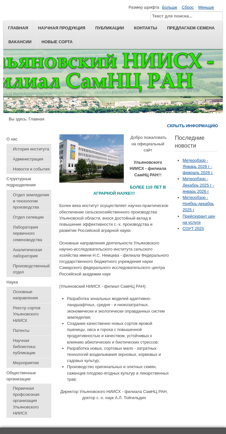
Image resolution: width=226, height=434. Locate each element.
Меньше (206, 7)
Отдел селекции (28, 217)
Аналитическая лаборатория (27, 252)
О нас (11, 139)
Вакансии (20, 41)
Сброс (188, 7)
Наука (12, 282)
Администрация (28, 159)
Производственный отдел (31, 269)
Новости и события (31, 169)
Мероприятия (26, 362)
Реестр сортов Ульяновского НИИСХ (26, 314)
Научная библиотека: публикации (24, 346)
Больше (169, 7)
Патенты (21, 330)
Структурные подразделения (21, 181)
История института (31, 149)
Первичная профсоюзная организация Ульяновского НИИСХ (26, 401)
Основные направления (25, 294)
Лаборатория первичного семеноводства (27, 233)
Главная (18, 28)
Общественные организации (21, 375)
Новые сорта (57, 41)
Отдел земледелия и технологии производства (31, 201)
